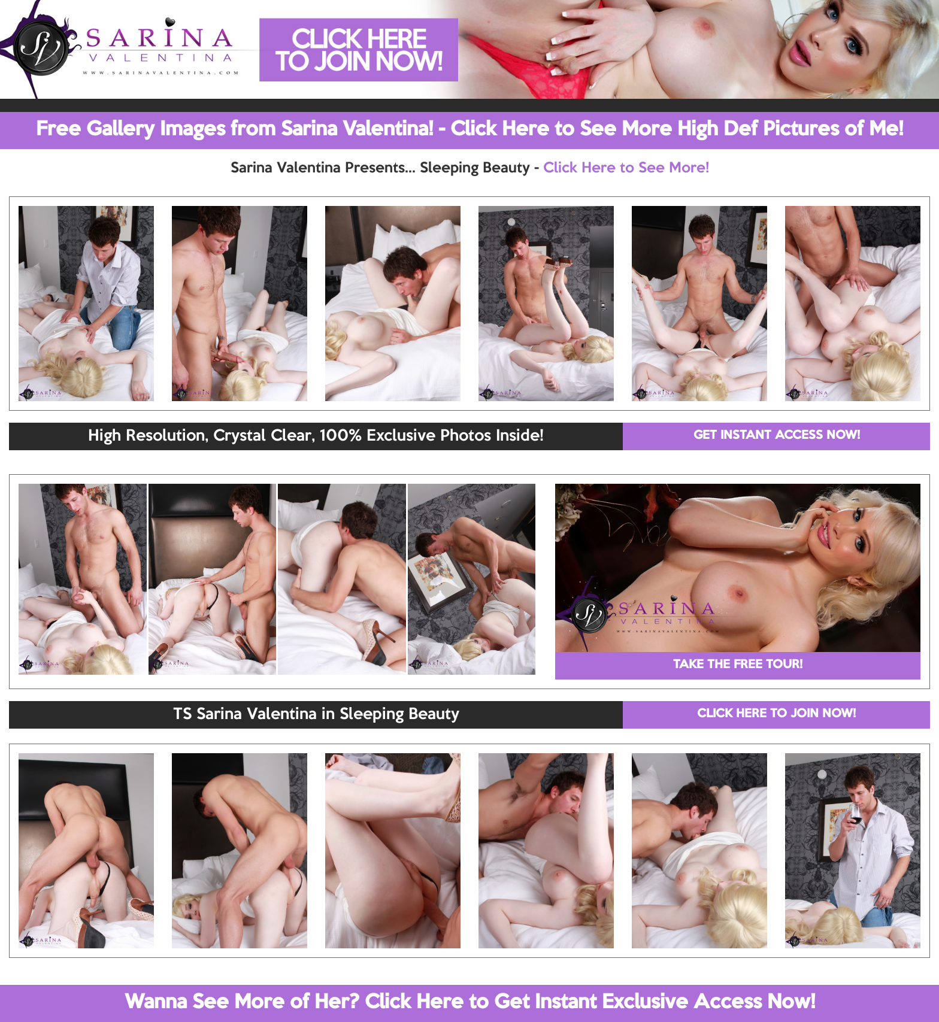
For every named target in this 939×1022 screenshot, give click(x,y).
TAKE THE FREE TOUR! (737, 665)
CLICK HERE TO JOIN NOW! (776, 714)
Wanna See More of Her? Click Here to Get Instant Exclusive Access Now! (470, 1003)
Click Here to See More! (626, 168)
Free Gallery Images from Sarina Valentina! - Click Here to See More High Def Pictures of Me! (469, 130)
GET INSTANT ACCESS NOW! (776, 435)
